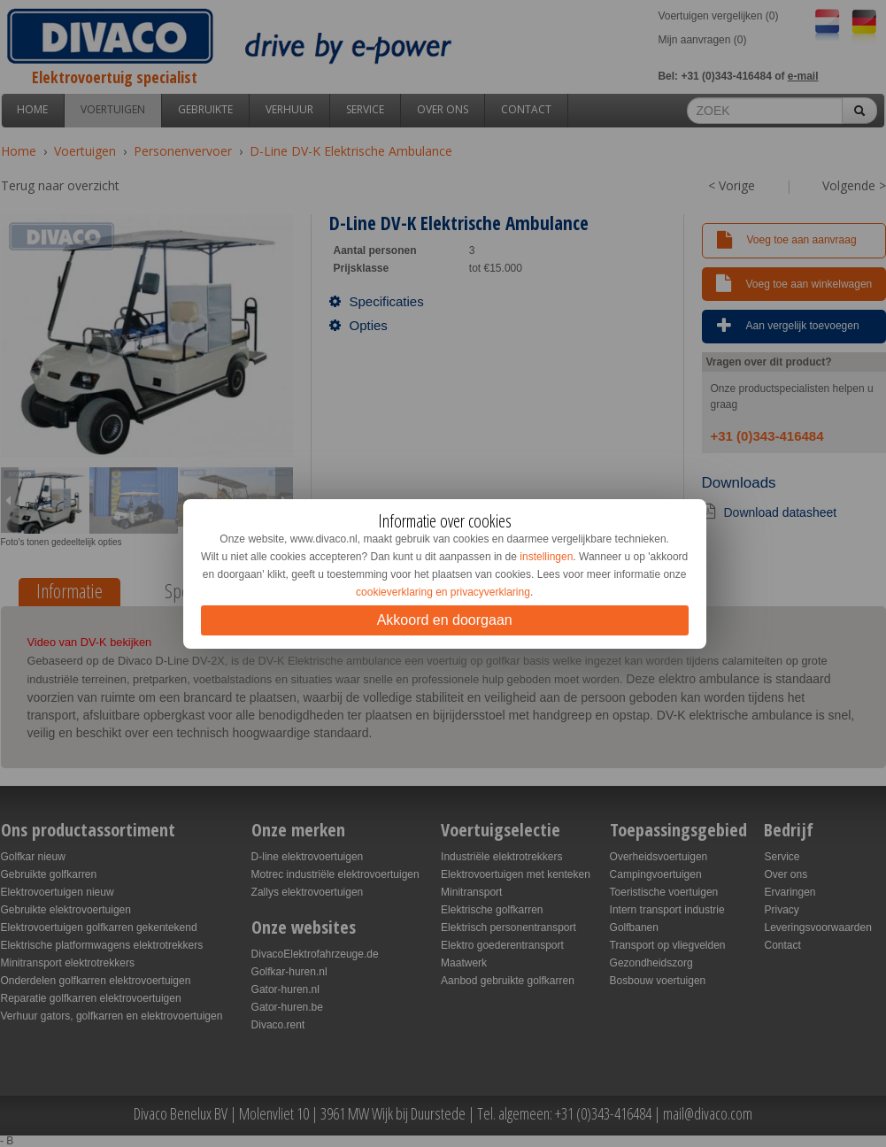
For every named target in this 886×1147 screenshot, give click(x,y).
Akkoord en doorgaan (444, 619)
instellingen (546, 556)
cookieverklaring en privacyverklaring (443, 592)
